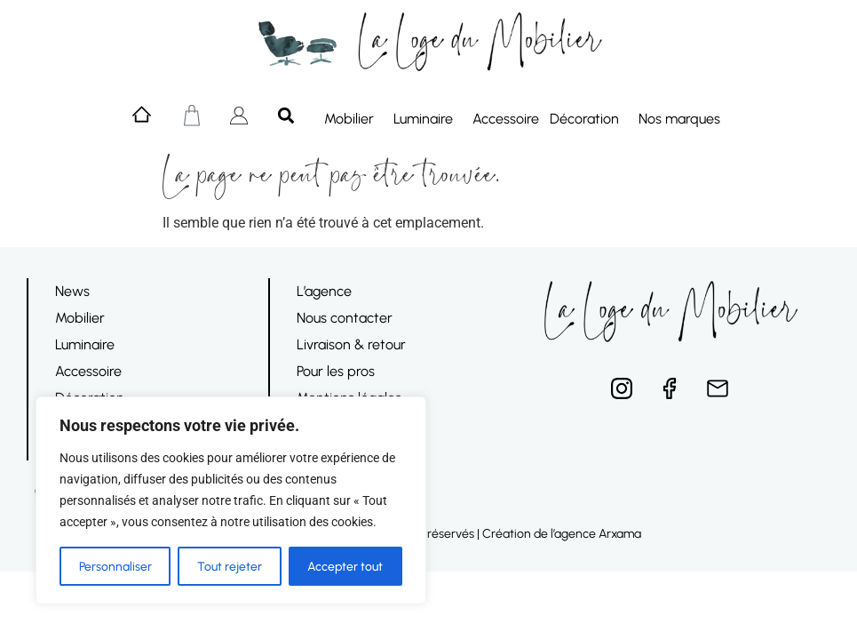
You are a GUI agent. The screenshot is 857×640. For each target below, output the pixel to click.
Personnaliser (115, 565)
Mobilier (353, 119)
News (72, 291)
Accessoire (505, 118)
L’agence (324, 291)
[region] (231, 500)
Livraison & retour (351, 344)
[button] (286, 115)
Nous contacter (345, 317)
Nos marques (684, 119)
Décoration (589, 119)
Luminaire (427, 119)
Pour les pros (336, 371)
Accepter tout (345, 565)
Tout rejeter (229, 565)
